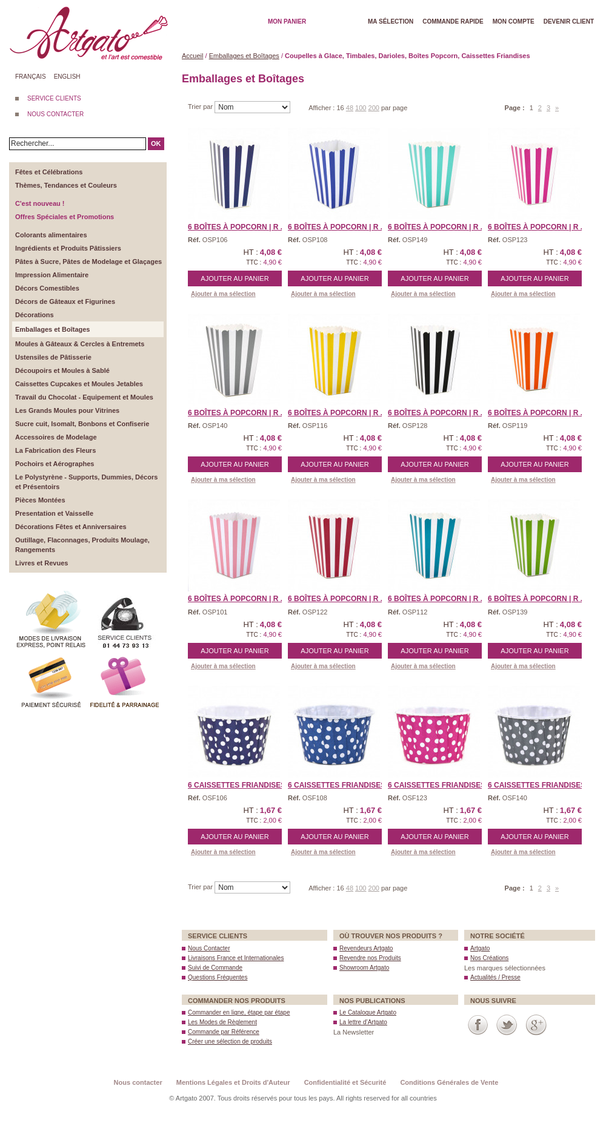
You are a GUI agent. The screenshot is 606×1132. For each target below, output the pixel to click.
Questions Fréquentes (217, 977)
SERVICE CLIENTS (54, 98)
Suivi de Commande (215, 967)
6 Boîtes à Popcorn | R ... (237, 227)
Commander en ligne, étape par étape (239, 1012)
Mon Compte (513, 21)
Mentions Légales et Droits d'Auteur (233, 1082)
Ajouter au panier (234, 278)
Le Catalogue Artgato (367, 1012)
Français (30, 76)
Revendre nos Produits (370, 958)
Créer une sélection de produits (230, 1041)
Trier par (201, 106)
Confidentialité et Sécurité (345, 1082)
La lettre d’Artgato (363, 1022)
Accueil (192, 55)
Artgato (480, 948)
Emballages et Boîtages (244, 55)
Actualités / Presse (495, 977)
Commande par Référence (223, 1031)
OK (156, 143)
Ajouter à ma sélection (223, 294)
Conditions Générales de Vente (449, 1082)
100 (360, 107)
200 (373, 107)
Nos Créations (489, 958)
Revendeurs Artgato (366, 948)
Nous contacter (138, 1082)
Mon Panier (287, 21)
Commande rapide (453, 21)
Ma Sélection (390, 21)
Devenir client (569, 21)
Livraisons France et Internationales (236, 958)
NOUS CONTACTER (55, 114)
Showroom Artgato (364, 967)
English (67, 76)
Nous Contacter (209, 948)
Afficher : (322, 107)
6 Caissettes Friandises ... (241, 785)
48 (349, 107)
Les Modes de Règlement (222, 1022)
